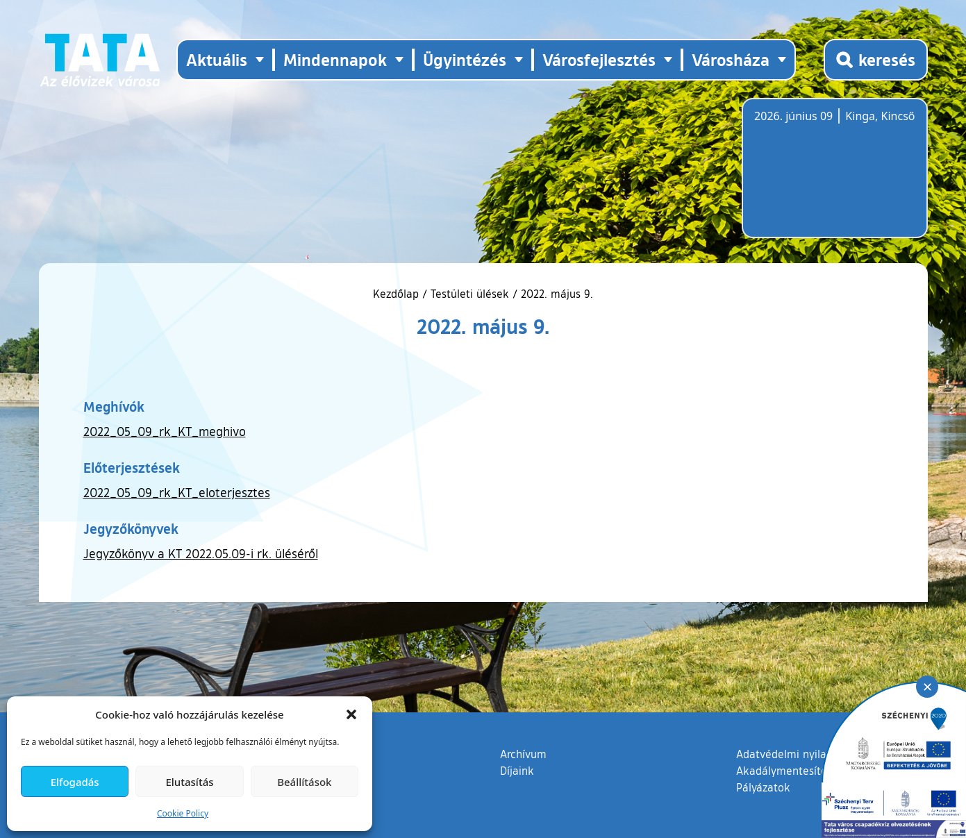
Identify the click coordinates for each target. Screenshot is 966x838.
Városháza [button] (730, 59)
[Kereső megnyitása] (876, 60)
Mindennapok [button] (335, 59)
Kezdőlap (397, 294)
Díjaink (517, 771)
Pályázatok (763, 787)
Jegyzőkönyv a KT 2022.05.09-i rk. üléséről (200, 553)
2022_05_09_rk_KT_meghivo (164, 431)
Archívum (523, 753)
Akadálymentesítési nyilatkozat (814, 771)
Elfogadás (75, 782)
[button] (351, 714)
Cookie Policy (182, 813)
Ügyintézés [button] (464, 59)
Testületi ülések (470, 294)
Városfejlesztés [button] (599, 59)
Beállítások (304, 782)
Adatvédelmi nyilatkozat (797, 754)
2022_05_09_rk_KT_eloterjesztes (176, 492)
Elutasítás (189, 782)
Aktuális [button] (216, 59)
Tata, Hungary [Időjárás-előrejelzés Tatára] (832, 176)
